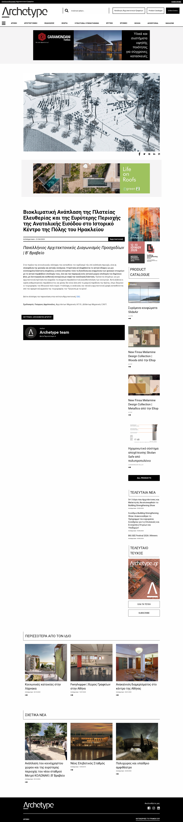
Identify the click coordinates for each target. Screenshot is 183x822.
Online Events (173, 11)
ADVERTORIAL (153, 23)
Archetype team (132, 508)
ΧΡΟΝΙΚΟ (123, 23)
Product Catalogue (155, 11)
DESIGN (137, 23)
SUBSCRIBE (176, 2)
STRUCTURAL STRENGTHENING (87, 23)
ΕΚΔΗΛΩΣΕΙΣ (49, 23)
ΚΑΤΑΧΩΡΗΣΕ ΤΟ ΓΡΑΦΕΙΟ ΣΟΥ (148, 819)
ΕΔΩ (78, 296)
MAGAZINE (170, 23)
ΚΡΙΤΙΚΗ (109, 23)
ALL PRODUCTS (144, 478)
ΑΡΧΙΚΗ (14, 23)
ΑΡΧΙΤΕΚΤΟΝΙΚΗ (30, 23)
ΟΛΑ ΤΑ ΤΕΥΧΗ (144, 604)
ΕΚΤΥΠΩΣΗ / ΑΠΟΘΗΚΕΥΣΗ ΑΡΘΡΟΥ (37, 317)
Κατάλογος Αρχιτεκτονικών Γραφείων (128, 11)
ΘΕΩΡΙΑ (64, 23)
